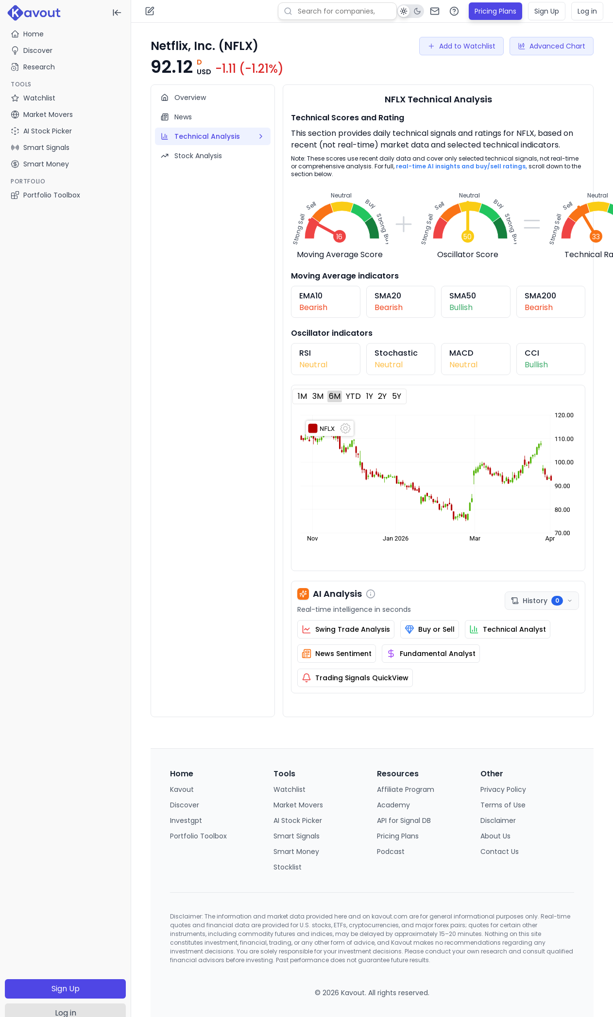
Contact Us (499, 851)
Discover (31, 50)
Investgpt (186, 820)
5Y (396, 396)
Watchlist (289, 789)
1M (302, 396)
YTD (353, 396)
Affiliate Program (405, 789)
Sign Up (65, 988)
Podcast (391, 851)
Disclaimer (498, 820)
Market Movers (298, 805)
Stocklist (287, 867)
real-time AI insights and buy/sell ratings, (461, 166)
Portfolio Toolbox (45, 195)
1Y (369, 396)
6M (335, 396)
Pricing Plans (495, 11)
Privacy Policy (503, 789)
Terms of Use (503, 805)
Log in (587, 11)
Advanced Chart (551, 46)
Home (27, 34)
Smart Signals (296, 836)
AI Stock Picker (297, 820)
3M (318, 396)
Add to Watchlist (461, 46)
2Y (382, 396)
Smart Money (296, 851)
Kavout (182, 789)
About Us (495, 836)
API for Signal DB (404, 820)
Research (33, 67)
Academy (393, 805)
